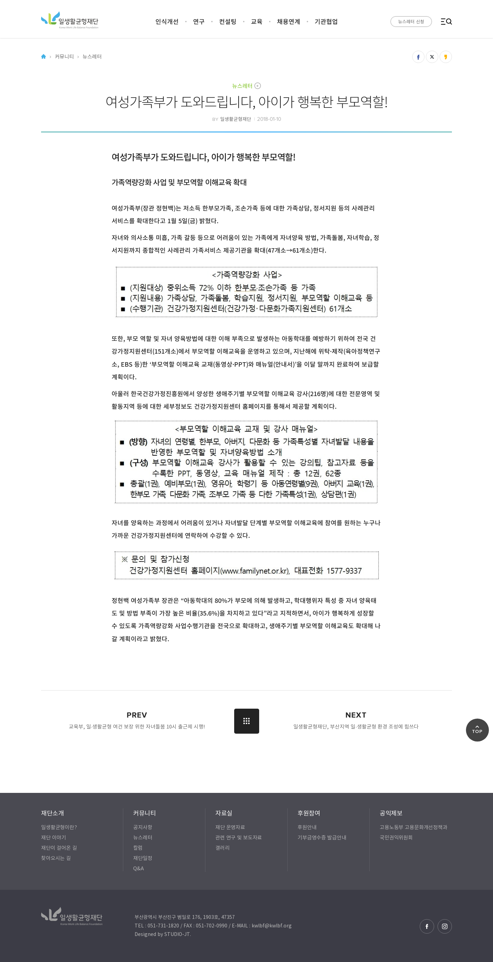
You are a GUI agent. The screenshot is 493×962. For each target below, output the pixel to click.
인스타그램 (445, 926)
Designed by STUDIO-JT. (163, 934)
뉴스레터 (242, 85)
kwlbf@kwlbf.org (272, 925)
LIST (246, 721)
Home (43, 56)
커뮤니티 (64, 56)
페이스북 (427, 926)
